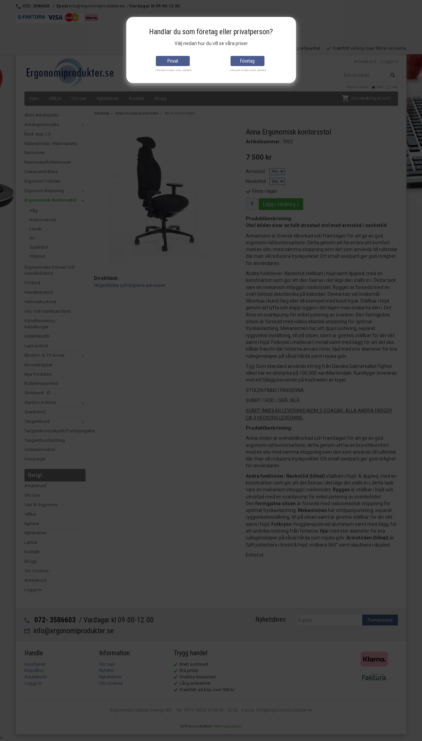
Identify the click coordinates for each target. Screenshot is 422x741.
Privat (172, 61)
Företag (247, 61)
